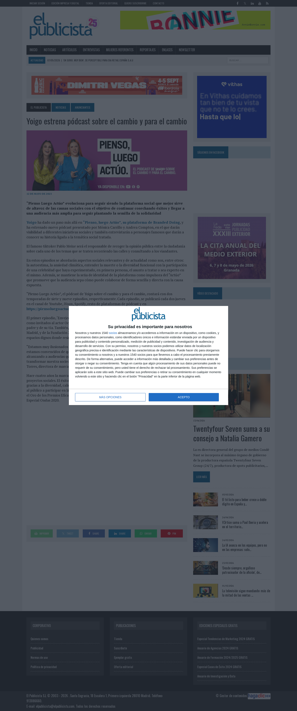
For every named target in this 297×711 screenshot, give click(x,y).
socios (113, 332)
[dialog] (148, 355)
